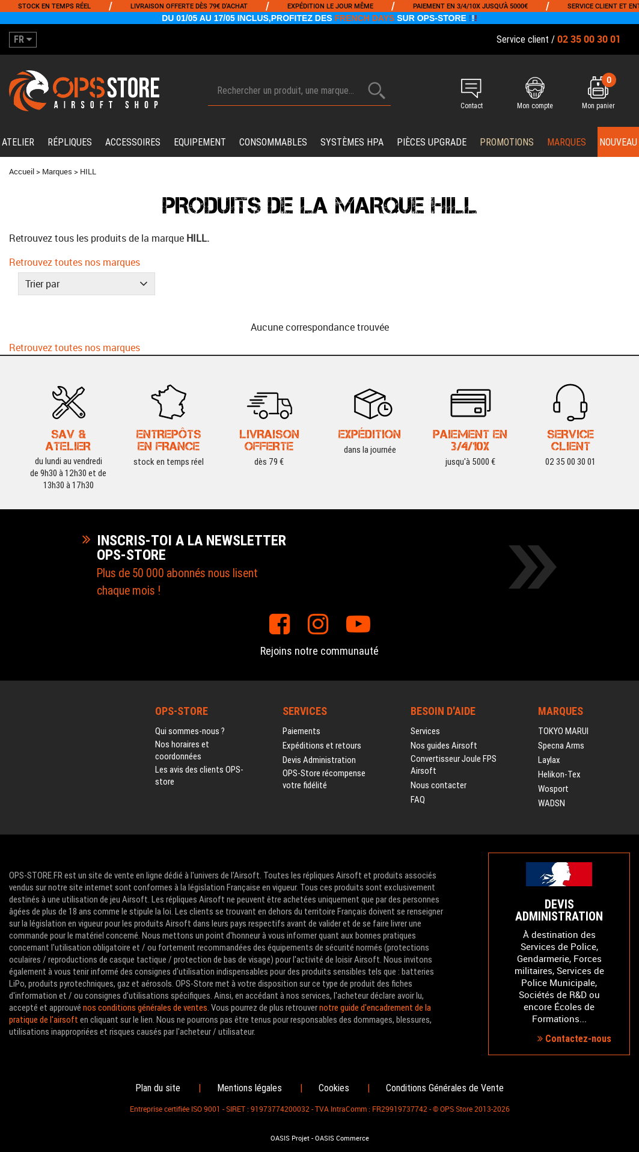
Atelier (18, 142)
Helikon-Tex (559, 774)
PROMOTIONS (507, 142)
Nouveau (618, 142)
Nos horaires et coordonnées (182, 750)
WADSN (551, 803)
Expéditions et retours (322, 745)
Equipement (200, 142)
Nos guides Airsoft (444, 745)
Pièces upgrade (431, 142)
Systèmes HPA (352, 142)
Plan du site (157, 1088)
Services (425, 731)
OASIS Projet (290, 1138)
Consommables (273, 142)
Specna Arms (561, 745)
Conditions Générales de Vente (445, 1088)
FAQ (418, 799)
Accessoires (133, 142)
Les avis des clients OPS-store (199, 775)
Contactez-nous (574, 1038)
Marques (566, 142)
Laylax (549, 760)
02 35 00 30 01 (570, 460)
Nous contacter (438, 785)
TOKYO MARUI (563, 731)
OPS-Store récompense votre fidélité (324, 779)
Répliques (69, 142)
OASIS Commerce (342, 1138)
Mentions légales (249, 1088)
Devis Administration (319, 760)
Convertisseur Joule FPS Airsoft (454, 764)
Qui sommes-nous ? (190, 731)
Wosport (553, 788)
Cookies (334, 1088)
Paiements (301, 731)
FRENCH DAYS (365, 18)
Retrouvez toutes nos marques (74, 262)
